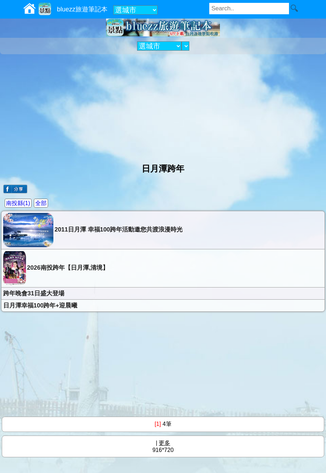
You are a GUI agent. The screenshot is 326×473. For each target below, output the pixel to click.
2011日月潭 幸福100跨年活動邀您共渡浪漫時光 (93, 230)
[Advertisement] (163, 106)
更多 (164, 443)
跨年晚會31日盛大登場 (33, 293)
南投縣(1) (18, 203)
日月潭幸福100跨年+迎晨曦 (40, 305)
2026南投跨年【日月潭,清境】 (56, 268)
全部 (41, 203)
